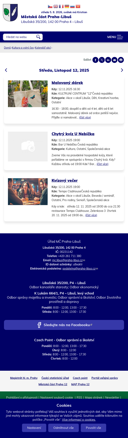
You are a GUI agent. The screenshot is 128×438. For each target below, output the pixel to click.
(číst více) (85, 117)
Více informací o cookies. (79, 419)
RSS (79, 397)
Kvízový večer (65, 180)
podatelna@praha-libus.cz (80, 268)
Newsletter (112, 397)
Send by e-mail (114, 60)
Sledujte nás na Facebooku (68, 325)
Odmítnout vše (63, 428)
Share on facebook (95, 60)
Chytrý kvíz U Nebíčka (73, 133)
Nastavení (34, 428)
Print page (121, 60)
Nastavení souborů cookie (57, 397)
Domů (7, 47)
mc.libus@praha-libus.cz (68, 260)
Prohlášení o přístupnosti (22, 397)
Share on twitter (102, 60)
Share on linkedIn (108, 60)
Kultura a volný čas (23, 47)
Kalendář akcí (43, 47)
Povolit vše (93, 428)
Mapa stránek (93, 397)
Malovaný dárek (67, 82)
